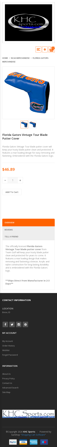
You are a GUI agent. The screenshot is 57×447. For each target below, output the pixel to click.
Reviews (9, 229)
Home (5, 58)
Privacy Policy (8, 378)
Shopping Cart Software (33, 434)
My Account (7, 341)
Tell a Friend (11, 236)
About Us (6, 374)
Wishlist (5, 350)
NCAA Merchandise (20, 58)
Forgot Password (10, 354)
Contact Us (7, 383)
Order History (8, 345)
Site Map (6, 392)
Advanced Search (10, 387)
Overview (9, 222)
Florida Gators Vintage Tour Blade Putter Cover (25, 136)
